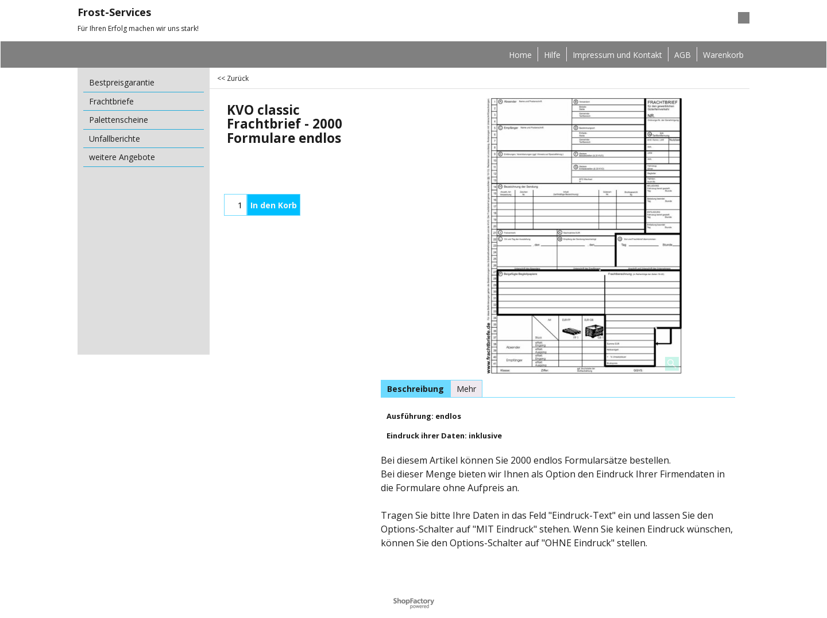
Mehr (466, 388)
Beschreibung (415, 388)
